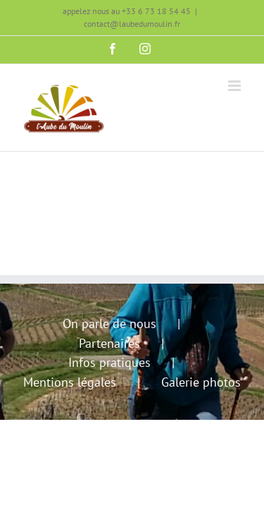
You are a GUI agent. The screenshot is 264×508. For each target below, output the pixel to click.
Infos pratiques (109, 362)
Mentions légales (69, 382)
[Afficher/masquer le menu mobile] (235, 85)
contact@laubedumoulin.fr (132, 23)
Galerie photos (201, 382)
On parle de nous (109, 323)
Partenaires (109, 343)
